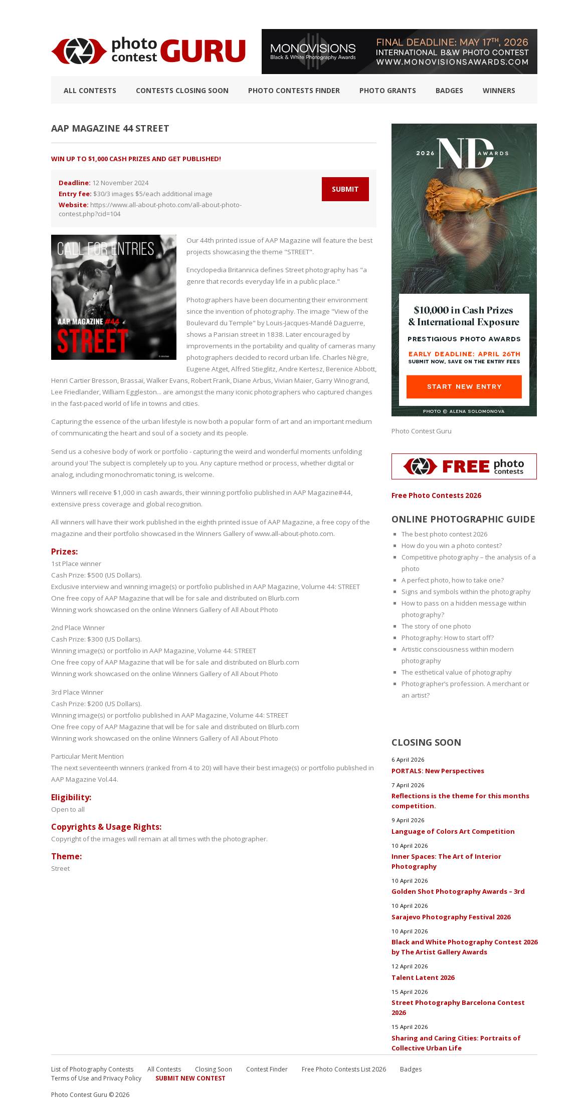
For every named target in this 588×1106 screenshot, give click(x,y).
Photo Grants (387, 90)
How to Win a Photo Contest (253, 14)
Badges (449, 90)
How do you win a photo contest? (452, 544)
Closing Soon (213, 1065)
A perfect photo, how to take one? (453, 579)
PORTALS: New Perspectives (437, 769)
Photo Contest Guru (421, 430)
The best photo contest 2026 (444, 533)
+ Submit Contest (505, 14)
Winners (499, 90)
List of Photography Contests (138, 14)
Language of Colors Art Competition (453, 829)
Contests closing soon (182, 90)
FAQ (406, 14)
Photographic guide (350, 14)
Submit (345, 189)
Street (60, 865)
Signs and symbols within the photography (466, 591)
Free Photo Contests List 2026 (344, 1065)
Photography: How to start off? (448, 637)
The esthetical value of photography (457, 671)
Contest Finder (267, 1065)
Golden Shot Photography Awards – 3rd (458, 889)
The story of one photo (436, 625)
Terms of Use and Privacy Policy (96, 1074)
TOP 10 (61, 14)
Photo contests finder (294, 90)
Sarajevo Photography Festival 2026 (450, 914)
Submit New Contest (190, 1074)
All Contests (90, 90)
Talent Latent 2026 (423, 974)
